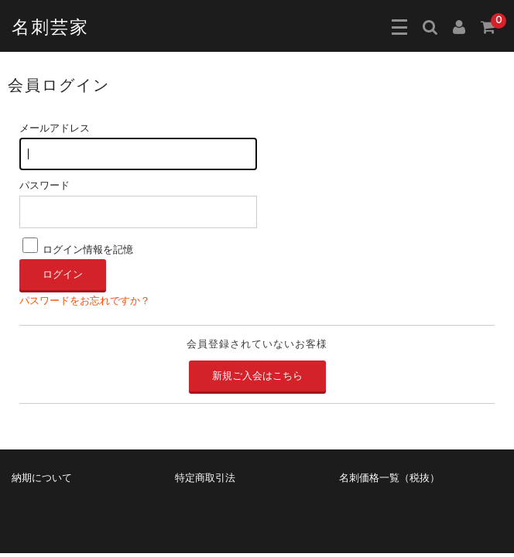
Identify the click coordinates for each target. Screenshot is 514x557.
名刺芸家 (50, 28)
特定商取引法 (205, 478)
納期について (42, 478)
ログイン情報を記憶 (77, 249)
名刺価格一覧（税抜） (389, 478)
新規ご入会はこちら (257, 376)
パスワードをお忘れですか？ (84, 301)
